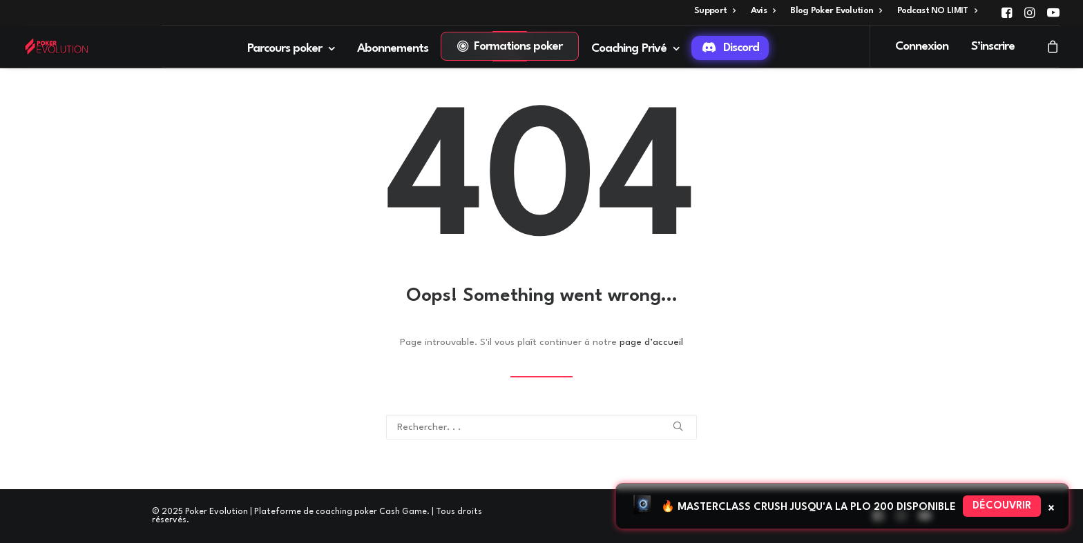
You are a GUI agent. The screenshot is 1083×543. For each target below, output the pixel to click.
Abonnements (393, 49)
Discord (741, 48)
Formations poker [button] (518, 46)
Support (715, 10)
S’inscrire (993, 46)
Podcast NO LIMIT (937, 10)
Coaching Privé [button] (635, 49)
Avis (763, 10)
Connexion (921, 46)
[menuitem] (715, 10)
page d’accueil (651, 342)
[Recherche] (541, 427)
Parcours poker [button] (291, 49)
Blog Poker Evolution (835, 10)
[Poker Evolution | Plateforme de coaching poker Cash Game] (56, 46)
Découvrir (1001, 506)
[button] (1006, 12)
